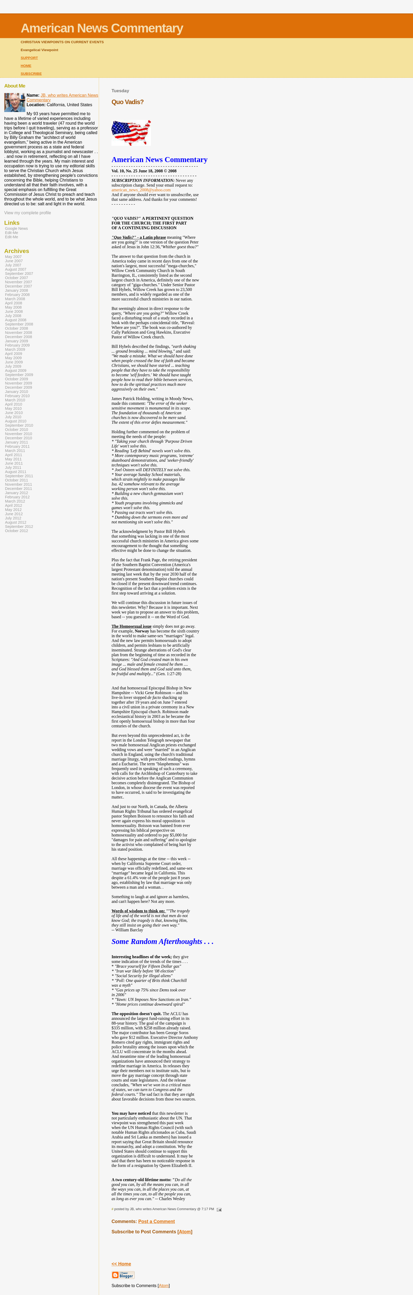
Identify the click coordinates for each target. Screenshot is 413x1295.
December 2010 (18, 438)
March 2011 (15, 451)
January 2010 (16, 392)
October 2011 (16, 480)
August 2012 (15, 522)
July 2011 (13, 467)
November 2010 (18, 434)
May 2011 (13, 459)
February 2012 (17, 497)
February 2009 (17, 345)
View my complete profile (27, 213)
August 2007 (15, 269)
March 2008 (15, 299)
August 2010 (15, 421)
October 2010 (16, 429)
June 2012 (14, 514)
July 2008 (13, 316)
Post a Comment (156, 1221)
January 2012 (16, 493)
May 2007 (13, 257)
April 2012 (13, 505)
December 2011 (18, 488)
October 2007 (16, 278)
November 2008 (18, 332)
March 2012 (15, 501)
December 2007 (18, 286)
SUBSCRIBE (31, 74)
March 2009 (15, 349)
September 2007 (19, 273)
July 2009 (13, 366)
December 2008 (18, 337)
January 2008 (16, 290)
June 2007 (14, 261)
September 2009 (19, 375)
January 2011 (16, 442)
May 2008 (13, 307)
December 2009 (18, 387)
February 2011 (17, 446)
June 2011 (14, 463)
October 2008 (16, 328)
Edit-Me (11, 233)
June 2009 (14, 362)
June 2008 (14, 311)
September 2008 (19, 324)
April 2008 (13, 303)
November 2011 (18, 484)
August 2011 (15, 472)
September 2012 (19, 526)
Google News (16, 228)
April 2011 (13, 455)
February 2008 (17, 295)
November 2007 (18, 282)
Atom (185, 1231)
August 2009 (15, 370)
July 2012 (13, 518)
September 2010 (19, 425)
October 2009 (16, 379)
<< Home (121, 1264)
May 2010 (13, 408)
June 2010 (14, 413)
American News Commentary (102, 28)
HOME (26, 66)
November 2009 (18, 383)
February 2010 (17, 396)
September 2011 (19, 476)
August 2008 (15, 320)
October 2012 (16, 531)
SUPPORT (29, 58)
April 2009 (13, 354)
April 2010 (13, 404)
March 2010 (15, 400)
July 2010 (13, 417)
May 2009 (13, 358)
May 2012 (13, 510)
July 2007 (13, 265)
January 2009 (16, 341)
